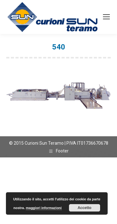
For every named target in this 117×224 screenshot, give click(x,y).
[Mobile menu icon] (106, 16)
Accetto (84, 208)
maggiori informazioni (44, 208)
